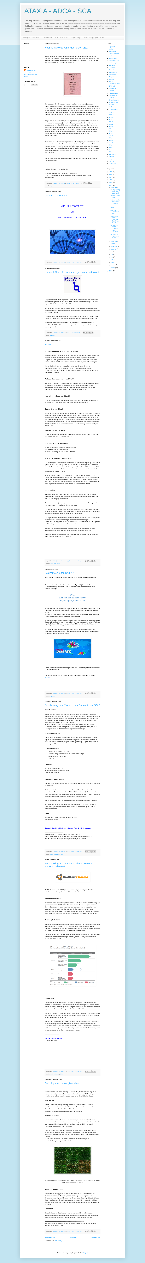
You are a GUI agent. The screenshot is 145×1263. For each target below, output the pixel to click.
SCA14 (111, 126)
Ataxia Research (114, 54)
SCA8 (48, 344)
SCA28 (111, 136)
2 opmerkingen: (75, 332)
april (112, 260)
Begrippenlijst (76, 38)
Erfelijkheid (112, 86)
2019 (111, 172)
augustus (114, 249)
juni (112, 254)
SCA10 (111, 122)
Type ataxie (57, 563)
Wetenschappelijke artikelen (94, 38)
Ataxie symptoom (114, 63)
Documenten (47, 38)
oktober (113, 244)
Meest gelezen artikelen (31, 38)
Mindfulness (112, 107)
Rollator (111, 117)
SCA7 (110, 149)
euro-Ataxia (112, 88)
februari (113, 265)
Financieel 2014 (113, 93)
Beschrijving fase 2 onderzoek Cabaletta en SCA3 (72, 705)
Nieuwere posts (50, 1237)
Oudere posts (96, 1237)
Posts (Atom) (58, 1241)
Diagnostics (112, 74)
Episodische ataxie (114, 84)
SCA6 (110, 147)
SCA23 (111, 133)
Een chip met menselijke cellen (62, 1083)
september (114, 246)
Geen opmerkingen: (77, 262)
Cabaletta (112, 67)
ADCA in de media (61, 38)
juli (112, 252)
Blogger (85, 1253)
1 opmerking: (75, 183)
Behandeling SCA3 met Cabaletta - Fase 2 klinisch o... (114, 229)
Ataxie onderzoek (54, 854)
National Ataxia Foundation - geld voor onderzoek (72, 272)
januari (113, 268)
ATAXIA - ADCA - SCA (57, 11)
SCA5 (110, 145)
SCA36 (111, 140)
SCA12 (111, 124)
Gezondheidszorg (114, 100)
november (114, 241)
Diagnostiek (112, 77)
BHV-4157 (112, 65)
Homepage (73, 1237)
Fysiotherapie (113, 95)
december (114, 187)
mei (112, 257)
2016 (111, 180)
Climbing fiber (113, 72)
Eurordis (111, 91)
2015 (111, 182)
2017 (111, 177)
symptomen (112, 159)
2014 (111, 185)
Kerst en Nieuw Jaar (56, 195)
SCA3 (61, 854)
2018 (111, 174)
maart (113, 262)
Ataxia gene (112, 51)
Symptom (112, 156)
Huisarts (111, 105)
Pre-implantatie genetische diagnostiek (113, 110)
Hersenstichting (113, 102)
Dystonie (111, 79)
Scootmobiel (112, 154)
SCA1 (110, 119)
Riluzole (111, 115)
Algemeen (52, 185)
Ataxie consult (113, 58)
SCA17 (111, 129)
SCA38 (111, 142)
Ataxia (110, 49)
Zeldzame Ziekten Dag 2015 (60, 573)
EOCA (111, 81)
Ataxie (110, 56)
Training (111, 161)
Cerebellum (112, 70)
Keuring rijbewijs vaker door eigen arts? (66, 47)
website (47, 677)
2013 (111, 271)
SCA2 (110, 131)
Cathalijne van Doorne (31, 71)
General (111, 97)
